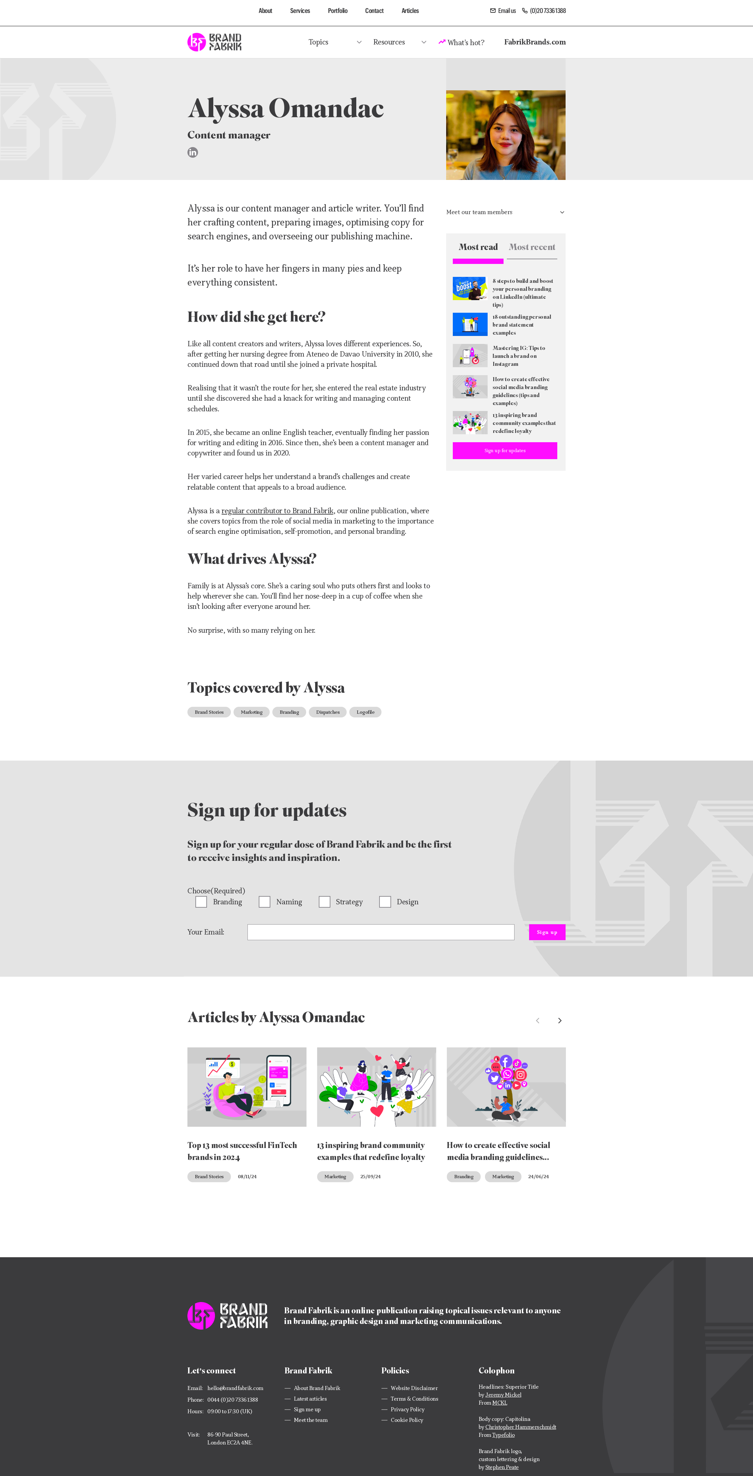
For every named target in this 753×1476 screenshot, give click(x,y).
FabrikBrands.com (535, 42)
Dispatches (327, 712)
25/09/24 (371, 1176)
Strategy (349, 902)
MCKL (499, 1402)
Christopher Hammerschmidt (520, 1427)
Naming (289, 902)
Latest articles (310, 1398)
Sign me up (307, 1409)
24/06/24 (538, 1176)
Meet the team (311, 1420)
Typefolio (503, 1435)
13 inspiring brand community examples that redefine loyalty (524, 422)
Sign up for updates (505, 450)
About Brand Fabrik (317, 1388)
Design (407, 902)
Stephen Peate (502, 1467)
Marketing (252, 712)
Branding (289, 712)
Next (560, 1020)
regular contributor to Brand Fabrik (277, 511)
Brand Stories (209, 712)
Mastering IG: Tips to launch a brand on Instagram (519, 355)
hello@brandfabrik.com (235, 1388)
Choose (216, 891)
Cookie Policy (407, 1420)
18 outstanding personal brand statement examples (522, 324)
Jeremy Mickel (503, 1394)
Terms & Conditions (414, 1398)
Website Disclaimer (414, 1388)
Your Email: (205, 932)
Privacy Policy (407, 1409)
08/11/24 (247, 1176)
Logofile (365, 712)
